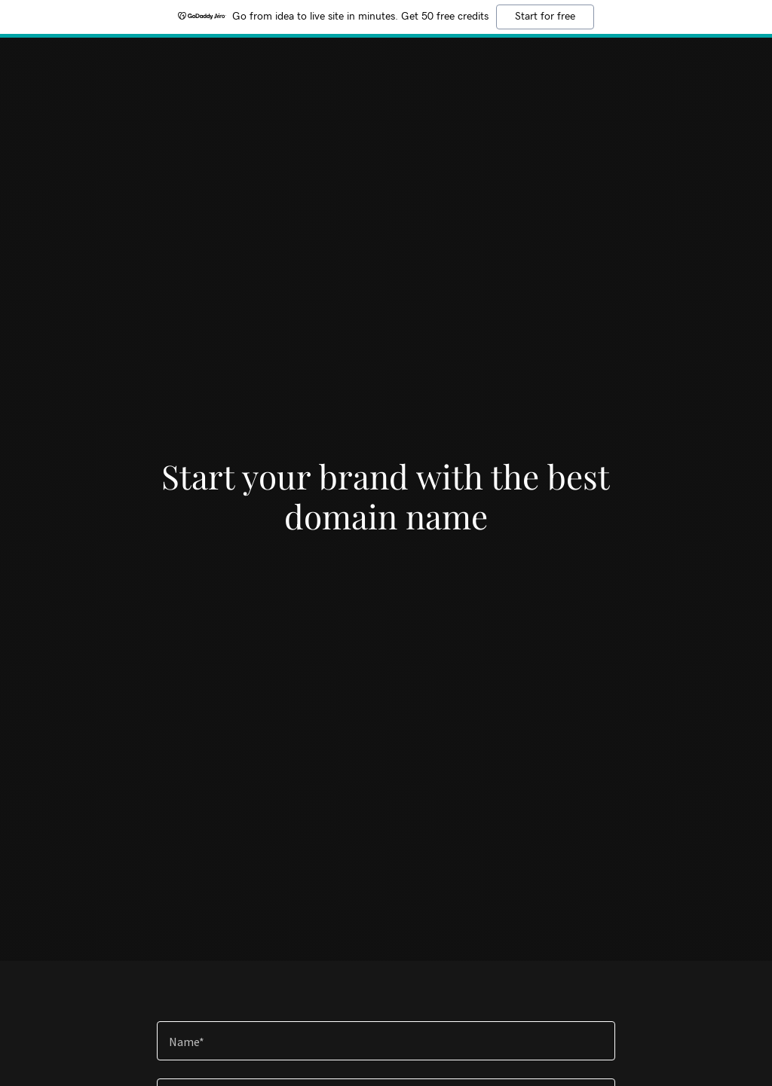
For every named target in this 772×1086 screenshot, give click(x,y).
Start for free (545, 16)
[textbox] (386, 1040)
